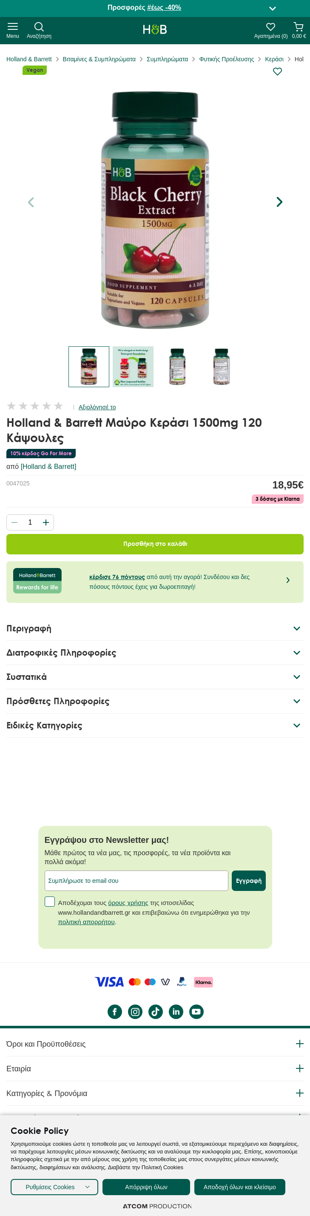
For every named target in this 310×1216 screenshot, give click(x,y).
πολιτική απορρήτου (86, 921)
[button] (279, 202)
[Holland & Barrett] (49, 466)
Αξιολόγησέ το (97, 407)
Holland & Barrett (29, 59)
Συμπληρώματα (167, 59)
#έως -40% (164, 7)
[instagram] (135, 1012)
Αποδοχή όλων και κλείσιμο (240, 1187)
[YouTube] (196, 1012)
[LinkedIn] (175, 1012)
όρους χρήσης (128, 902)
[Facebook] (114, 1012)
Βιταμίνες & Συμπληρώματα (99, 59)
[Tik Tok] (155, 1012)
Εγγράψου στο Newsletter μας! (107, 840)
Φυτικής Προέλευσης (226, 59)
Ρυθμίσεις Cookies (50, 1187)
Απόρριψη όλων (146, 1187)
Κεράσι (274, 59)
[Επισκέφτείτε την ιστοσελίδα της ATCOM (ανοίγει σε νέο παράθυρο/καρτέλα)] (157, 1206)
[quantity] (30, 522)
